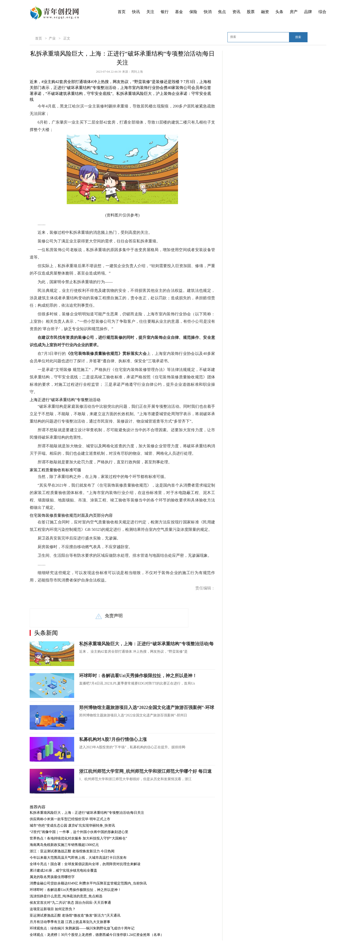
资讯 (236, 12)
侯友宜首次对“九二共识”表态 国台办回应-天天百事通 (70, 902)
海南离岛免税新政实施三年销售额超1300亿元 (64, 845)
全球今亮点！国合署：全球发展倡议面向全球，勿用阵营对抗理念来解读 (85, 864)
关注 (150, 12)
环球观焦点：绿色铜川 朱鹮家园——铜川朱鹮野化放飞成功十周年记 (82, 928)
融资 (265, 12)
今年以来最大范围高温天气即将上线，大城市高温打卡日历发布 (78, 857)
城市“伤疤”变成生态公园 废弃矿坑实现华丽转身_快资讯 (72, 825)
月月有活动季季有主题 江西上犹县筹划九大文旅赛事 (70, 922)
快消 (208, 12)
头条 (279, 12)
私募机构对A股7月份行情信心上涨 (113, 739)
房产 (294, 12)
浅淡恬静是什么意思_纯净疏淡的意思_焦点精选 (66, 896)
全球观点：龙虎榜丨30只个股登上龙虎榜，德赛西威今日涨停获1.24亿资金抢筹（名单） (97, 935)
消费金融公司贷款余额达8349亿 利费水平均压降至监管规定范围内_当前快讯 (88, 883)
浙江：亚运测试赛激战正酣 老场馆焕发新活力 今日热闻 (72, 851)
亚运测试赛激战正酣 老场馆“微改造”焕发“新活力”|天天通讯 (75, 915)
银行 (165, 12)
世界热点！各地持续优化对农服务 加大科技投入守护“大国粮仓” (78, 838)
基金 (179, 12)
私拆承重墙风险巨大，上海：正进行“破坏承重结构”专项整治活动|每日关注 (87, 813)
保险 (193, 12)
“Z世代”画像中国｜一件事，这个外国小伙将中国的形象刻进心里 (79, 832)
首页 (122, 12)
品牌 (308, 12)
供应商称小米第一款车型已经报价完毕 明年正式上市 (70, 819)
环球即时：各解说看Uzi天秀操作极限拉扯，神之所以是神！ (138, 675)
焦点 (222, 12)
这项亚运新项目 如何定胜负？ (53, 909)
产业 (52, 38)
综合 (322, 12)
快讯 (136, 12)
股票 (251, 12)
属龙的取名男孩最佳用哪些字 (52, 877)
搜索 (298, 37)
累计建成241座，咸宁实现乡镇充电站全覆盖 (63, 870)
